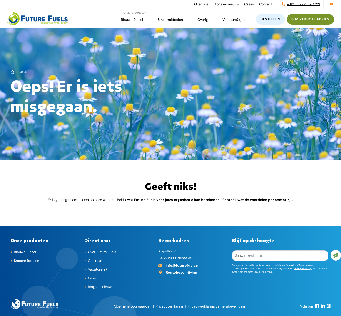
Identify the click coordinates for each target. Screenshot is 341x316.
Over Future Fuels (102, 252)
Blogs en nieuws (226, 4)
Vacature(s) (231, 19)
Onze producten (29, 240)
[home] (37, 18)
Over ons (201, 4)
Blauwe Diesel (132, 19)
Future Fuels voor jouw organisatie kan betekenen (177, 199)
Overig (202, 19)
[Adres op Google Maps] (193, 272)
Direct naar (97, 240)
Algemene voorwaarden (132, 306)
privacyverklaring (302, 268)
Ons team (95, 260)
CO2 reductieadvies (310, 19)
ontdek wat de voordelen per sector (255, 199)
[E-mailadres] (193, 265)
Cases (249, 4)
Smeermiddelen (170, 19)
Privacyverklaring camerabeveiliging (216, 306)
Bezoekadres (173, 240)
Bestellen (270, 19)
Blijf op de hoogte (253, 240)
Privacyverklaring (169, 306)
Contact (265, 4)
